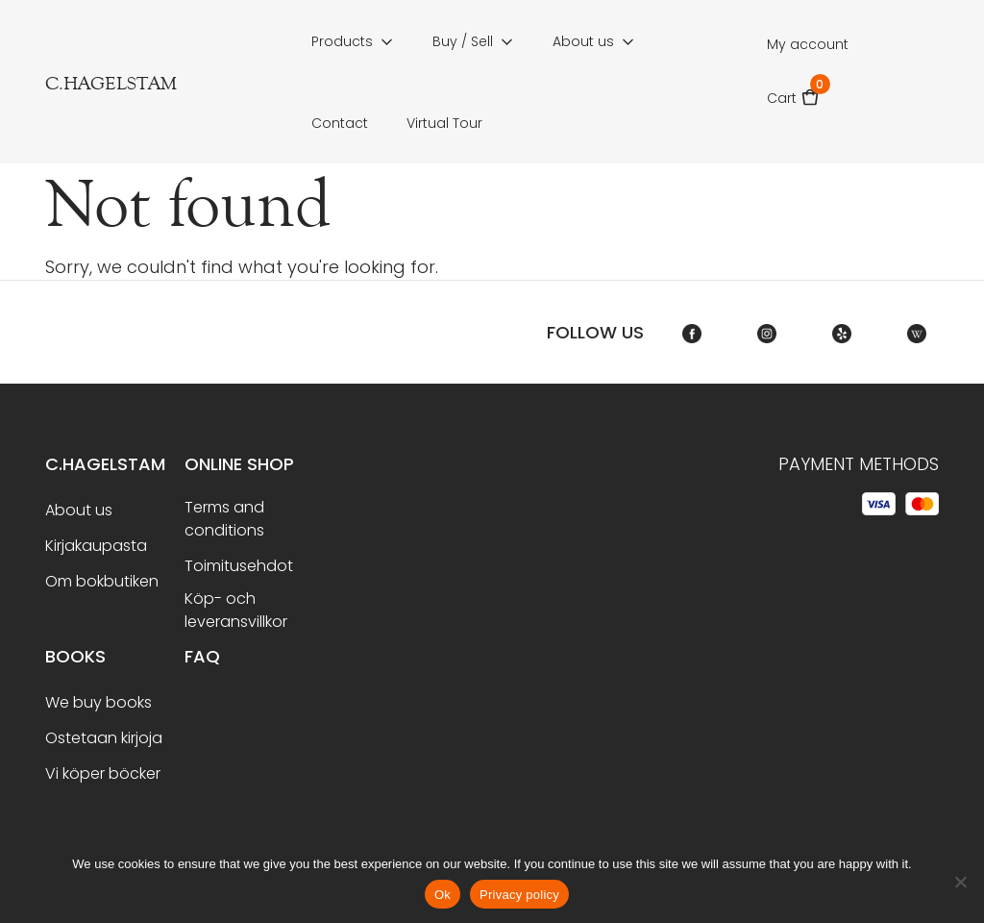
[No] (960, 881)
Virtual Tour (444, 123)
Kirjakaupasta (96, 546)
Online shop (239, 464)
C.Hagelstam (105, 464)
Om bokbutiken (102, 581)
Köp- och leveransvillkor (235, 610)
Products (342, 41)
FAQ (202, 656)
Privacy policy (519, 894)
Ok (442, 894)
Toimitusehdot (238, 566)
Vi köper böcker (102, 773)
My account (808, 44)
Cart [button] (793, 92)
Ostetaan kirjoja (103, 738)
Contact (339, 123)
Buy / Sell (462, 41)
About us (583, 41)
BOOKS (75, 656)
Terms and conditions (224, 518)
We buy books (98, 702)
